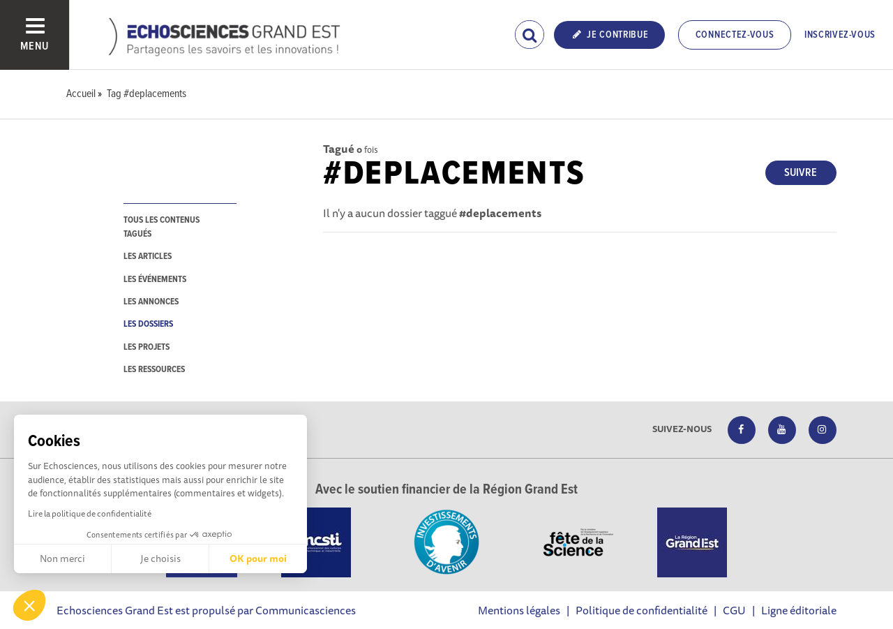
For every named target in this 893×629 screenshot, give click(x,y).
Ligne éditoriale (798, 610)
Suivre (800, 172)
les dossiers (148, 324)
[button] (29, 605)
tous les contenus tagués (161, 226)
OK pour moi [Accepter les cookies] (258, 558)
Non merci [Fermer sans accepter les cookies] (62, 558)
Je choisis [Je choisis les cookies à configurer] (160, 558)
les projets (146, 347)
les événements (154, 280)
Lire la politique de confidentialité (89, 513)
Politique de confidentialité (641, 610)
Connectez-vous (735, 35)
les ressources (154, 370)
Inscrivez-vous (840, 35)
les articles (147, 256)
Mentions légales (519, 610)
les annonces (151, 302)
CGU (734, 610)
